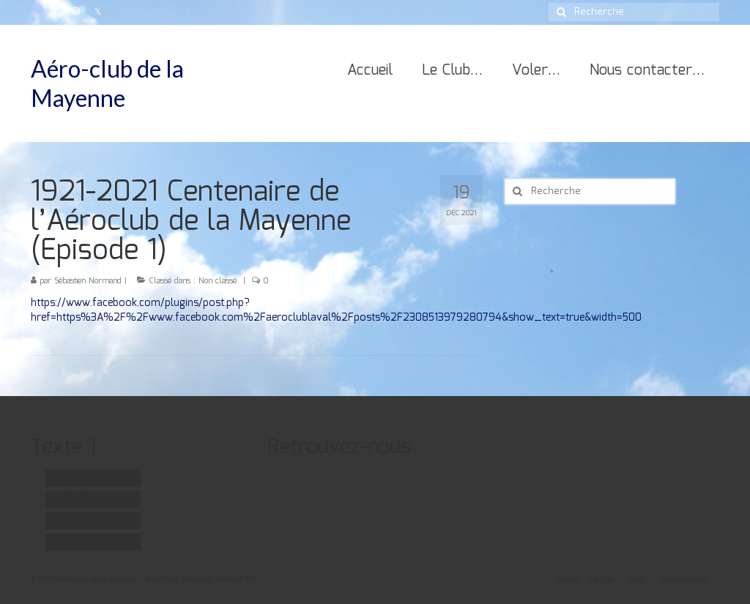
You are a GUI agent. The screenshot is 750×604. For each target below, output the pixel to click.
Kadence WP (235, 579)
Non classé (217, 281)
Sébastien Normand (88, 281)
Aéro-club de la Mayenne (107, 83)
